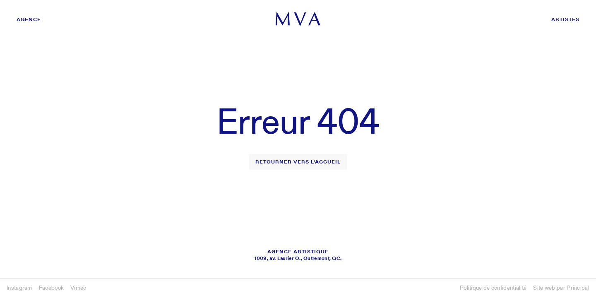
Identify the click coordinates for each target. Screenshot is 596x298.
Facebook (51, 288)
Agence (29, 19)
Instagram (19, 288)
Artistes (565, 19)
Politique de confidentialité (493, 288)
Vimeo (78, 288)
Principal (578, 288)
